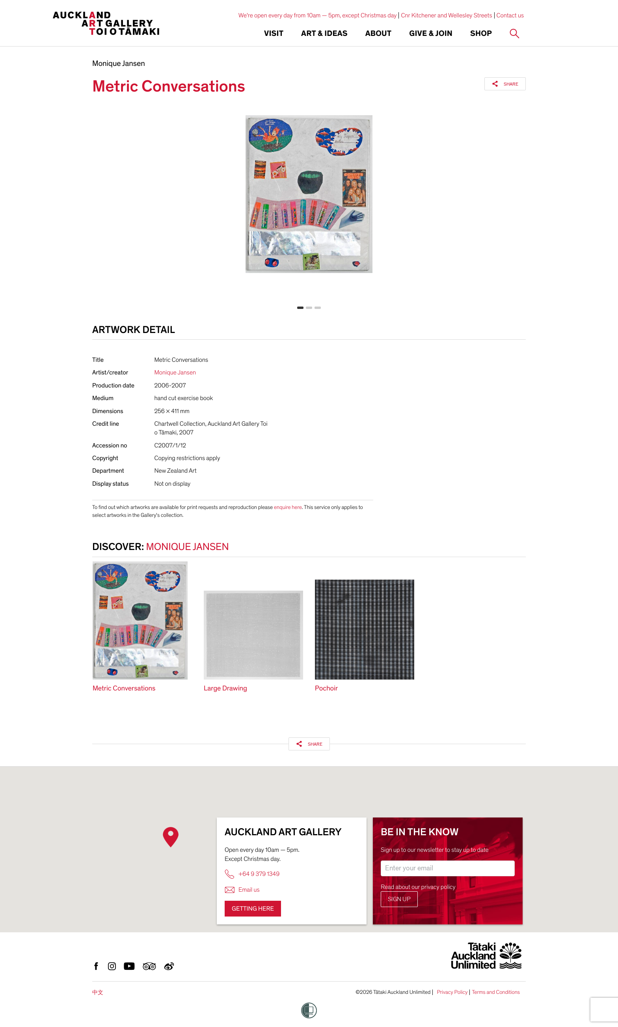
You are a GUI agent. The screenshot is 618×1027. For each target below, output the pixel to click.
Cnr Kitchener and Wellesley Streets (446, 15)
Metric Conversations (124, 688)
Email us (242, 890)
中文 (97, 992)
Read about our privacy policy (418, 887)
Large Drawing (225, 688)
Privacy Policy (452, 992)
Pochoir (326, 688)
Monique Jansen (118, 64)
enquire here (288, 507)
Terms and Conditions (496, 992)
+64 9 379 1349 (252, 874)
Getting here (253, 908)
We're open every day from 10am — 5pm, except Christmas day (317, 15)
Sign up (399, 899)
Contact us (510, 15)
